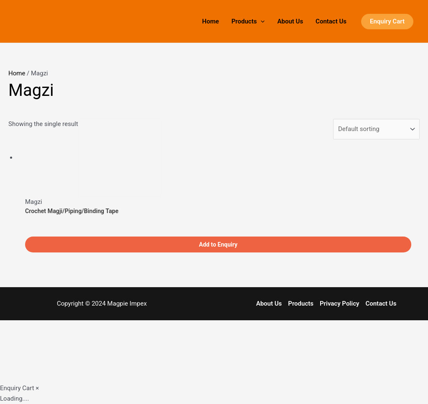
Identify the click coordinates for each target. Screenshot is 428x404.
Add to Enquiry (218, 244)
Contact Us (331, 21)
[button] (387, 21)
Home (210, 21)
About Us (290, 21)
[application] (261, 21)
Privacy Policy (339, 303)
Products (248, 21)
